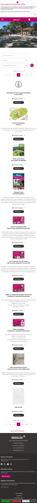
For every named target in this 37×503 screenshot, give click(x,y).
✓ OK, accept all (5, 501)
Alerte (34, 19)
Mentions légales (19, 493)
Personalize (26, 501)
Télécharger (17, 102)
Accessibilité (19, 495)
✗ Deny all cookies (16, 501)
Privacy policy (33, 501)
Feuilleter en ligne (18, 98)
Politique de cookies (19, 498)
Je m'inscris (6, 476)
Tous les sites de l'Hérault (17, 431)
